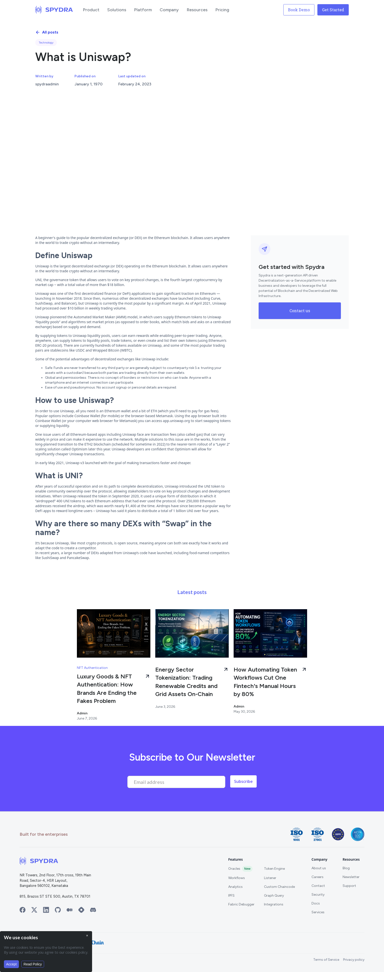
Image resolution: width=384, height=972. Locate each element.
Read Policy (33, 964)
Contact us (299, 310)
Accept (11, 964)
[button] (91, 9)
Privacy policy (353, 960)
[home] (54, 10)
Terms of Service (326, 960)
